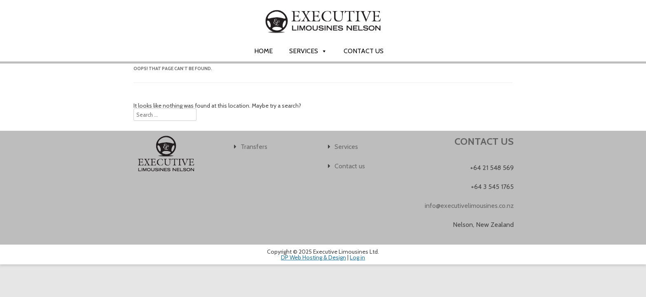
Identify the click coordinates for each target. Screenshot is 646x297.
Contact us (364, 51)
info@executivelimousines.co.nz (469, 206)
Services (308, 51)
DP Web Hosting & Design (313, 257)
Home (263, 51)
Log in (357, 257)
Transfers (254, 147)
